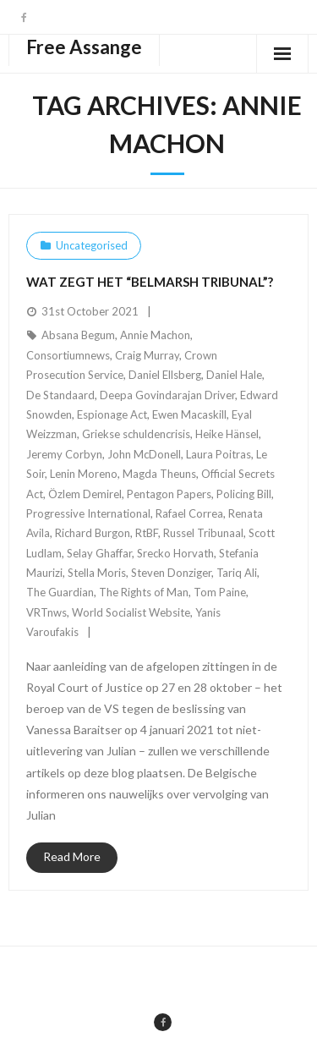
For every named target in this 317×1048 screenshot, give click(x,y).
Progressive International (88, 513)
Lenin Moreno (84, 473)
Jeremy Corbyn (64, 454)
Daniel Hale (234, 374)
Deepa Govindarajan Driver (167, 395)
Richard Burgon (92, 533)
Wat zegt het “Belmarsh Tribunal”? (149, 281)
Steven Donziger (171, 572)
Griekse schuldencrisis (136, 434)
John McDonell (144, 454)
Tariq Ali (236, 572)
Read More (72, 856)
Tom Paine (220, 592)
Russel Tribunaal (203, 533)
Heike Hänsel (227, 434)
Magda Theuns (159, 473)
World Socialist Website (131, 612)
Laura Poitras (218, 454)
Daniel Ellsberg (164, 374)
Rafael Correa (189, 513)
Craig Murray (147, 355)
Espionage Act (112, 414)
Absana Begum (78, 335)
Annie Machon (155, 335)
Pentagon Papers (169, 494)
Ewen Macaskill (189, 414)
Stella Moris (97, 572)
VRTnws (46, 612)
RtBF (146, 533)
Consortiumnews (68, 355)
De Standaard (60, 395)
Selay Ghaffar (99, 553)
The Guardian (60, 592)
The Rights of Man (144, 592)
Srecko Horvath (175, 553)
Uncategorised (92, 245)
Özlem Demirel (85, 494)
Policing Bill (243, 494)
